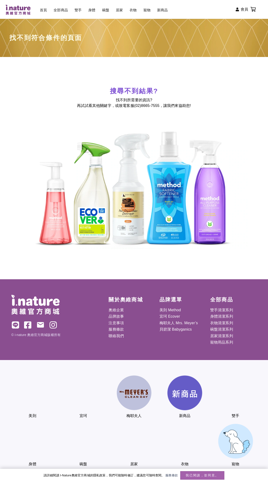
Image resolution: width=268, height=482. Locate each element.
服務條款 (116, 329)
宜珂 (83, 416)
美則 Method (170, 310)
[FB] (27, 325)
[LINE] (15, 325)
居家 (134, 464)
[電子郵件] (40, 325)
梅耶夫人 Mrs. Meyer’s (178, 323)
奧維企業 (116, 310)
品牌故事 (116, 316)
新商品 (184, 416)
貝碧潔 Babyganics (175, 329)
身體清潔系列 (221, 316)
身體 (32, 464)
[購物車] (253, 9)
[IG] (53, 325)
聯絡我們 (116, 336)
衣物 (184, 464)
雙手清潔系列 (221, 310)
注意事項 (116, 323)
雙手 (235, 416)
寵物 (235, 464)
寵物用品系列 (221, 342)
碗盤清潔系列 (221, 329)
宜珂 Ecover (169, 316)
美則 (32, 416)
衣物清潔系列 (221, 323)
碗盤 (83, 464)
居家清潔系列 (221, 336)
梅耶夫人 (134, 416)
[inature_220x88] (18, 9)
